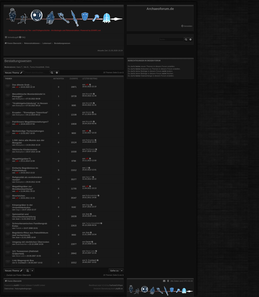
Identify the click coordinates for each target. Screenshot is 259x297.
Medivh (89, 112)
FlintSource (90, 149)
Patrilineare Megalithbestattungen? (30, 122)
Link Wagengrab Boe (23, 260)
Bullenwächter (91, 195)
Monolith (89, 94)
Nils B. (26, 67)
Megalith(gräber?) (21, 158)
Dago (18, 210)
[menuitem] (186, 26)
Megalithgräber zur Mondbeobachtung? (22, 187)
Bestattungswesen (17, 61)
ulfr (17, 87)
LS (87, 168)
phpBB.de (119, 289)
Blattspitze (20, 99)
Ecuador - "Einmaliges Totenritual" (30, 112)
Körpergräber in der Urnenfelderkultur (22, 206)
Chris (47, 67)
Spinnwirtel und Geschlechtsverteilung (24, 215)
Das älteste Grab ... (22, 85)
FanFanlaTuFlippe (116, 285)
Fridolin (19, 228)
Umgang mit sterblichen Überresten (30, 242)
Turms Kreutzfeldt (37, 67)
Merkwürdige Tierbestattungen (28, 131)
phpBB (16, 285)
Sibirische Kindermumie (24, 149)
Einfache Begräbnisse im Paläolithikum (25, 169)
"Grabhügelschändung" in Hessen (30, 103)
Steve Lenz (20, 256)
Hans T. (20, 67)
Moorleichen (18, 195)
